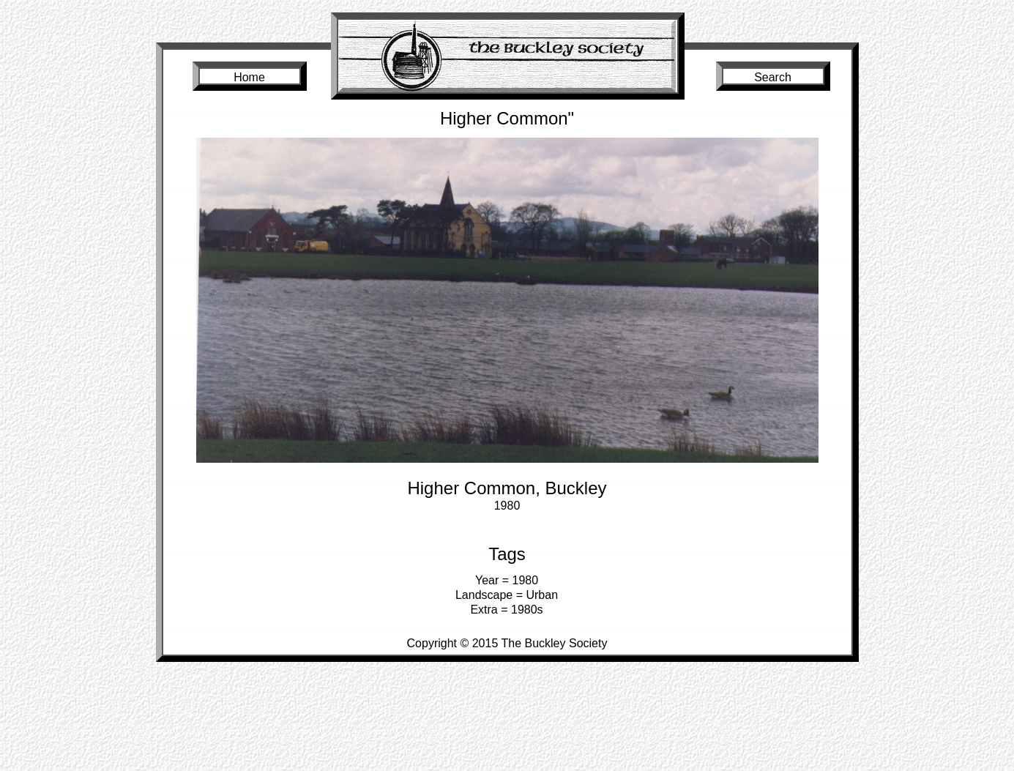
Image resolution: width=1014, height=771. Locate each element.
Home (249, 77)
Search (772, 77)
